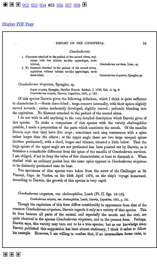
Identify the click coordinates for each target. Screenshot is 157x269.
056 (60, 5)
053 (34, 5)
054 (43, 5)
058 (77, 5)
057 (68, 5)
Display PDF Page (18, 24)
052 (25, 5)
